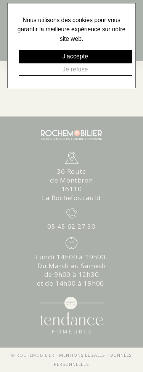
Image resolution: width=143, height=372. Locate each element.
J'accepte (75, 56)
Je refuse (75, 69)
